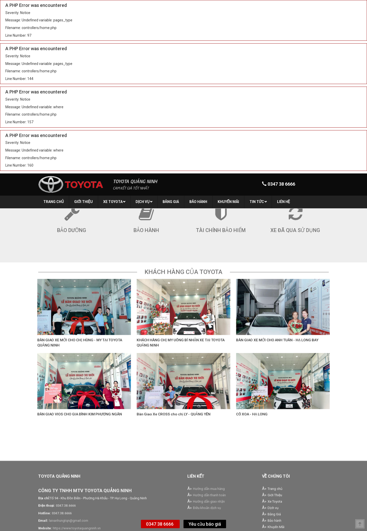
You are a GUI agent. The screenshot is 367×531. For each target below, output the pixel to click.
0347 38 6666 (160, 524)
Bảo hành (198, 202)
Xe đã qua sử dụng (295, 214)
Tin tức (258, 202)
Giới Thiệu (83, 202)
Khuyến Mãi (228, 202)
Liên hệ (283, 202)
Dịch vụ (144, 202)
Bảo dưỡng (71, 214)
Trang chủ (53, 202)
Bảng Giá (171, 202)
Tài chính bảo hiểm (221, 214)
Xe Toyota (114, 202)
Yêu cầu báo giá (205, 524)
